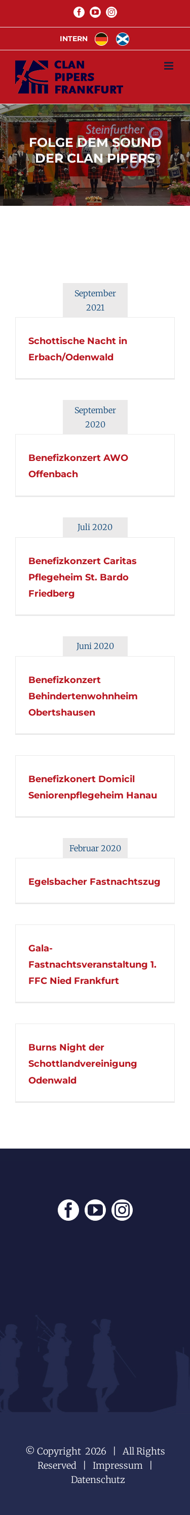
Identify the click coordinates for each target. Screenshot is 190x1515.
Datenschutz (98, 1480)
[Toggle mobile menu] (169, 65)
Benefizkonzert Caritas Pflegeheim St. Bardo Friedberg (82, 577)
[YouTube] (95, 1210)
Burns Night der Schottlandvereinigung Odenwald (82, 1064)
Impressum (118, 1465)
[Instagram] (122, 1210)
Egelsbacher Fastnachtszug (94, 881)
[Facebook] (68, 1210)
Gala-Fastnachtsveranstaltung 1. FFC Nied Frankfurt (92, 964)
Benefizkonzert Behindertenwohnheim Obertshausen (83, 696)
